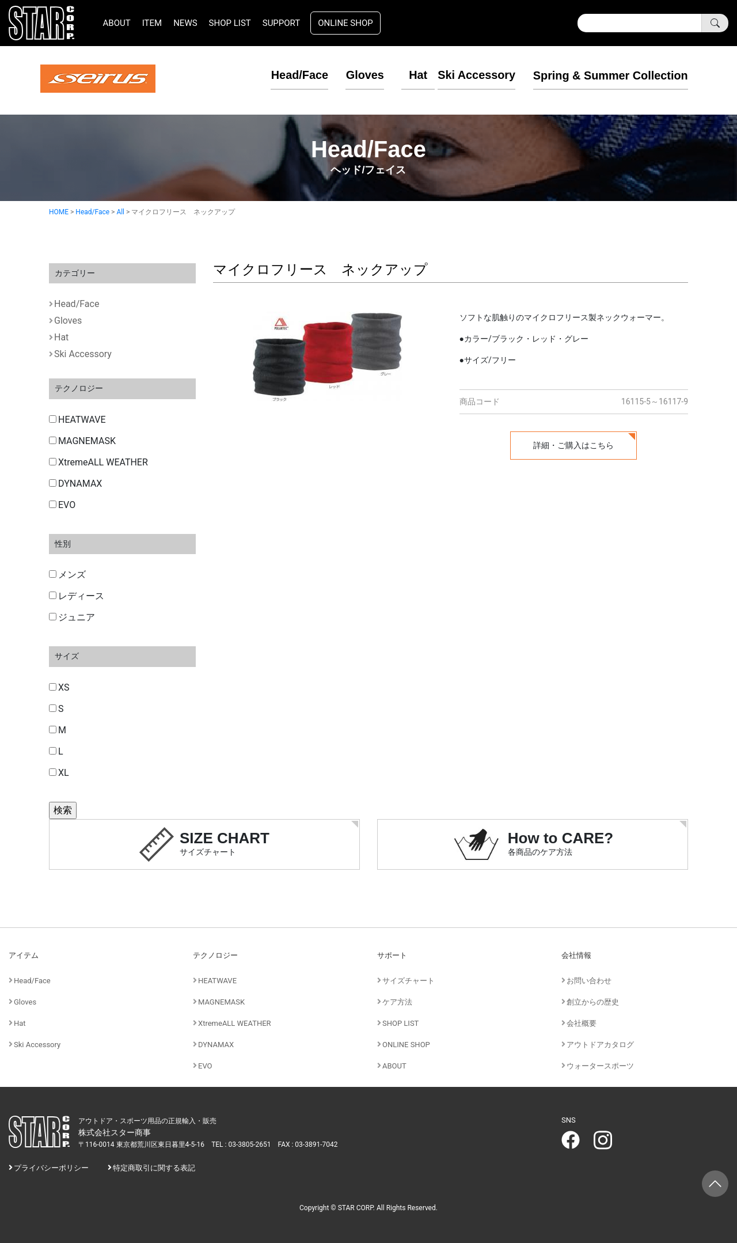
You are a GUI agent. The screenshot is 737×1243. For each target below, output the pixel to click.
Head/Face (282, 75)
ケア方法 (397, 1002)
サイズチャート (408, 980)
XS (59, 687)
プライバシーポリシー (51, 1168)
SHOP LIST (230, 23)
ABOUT (117, 23)
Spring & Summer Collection (610, 75)
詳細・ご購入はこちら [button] (573, 445)
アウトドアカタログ (600, 1044)
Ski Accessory (475, 75)
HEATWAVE (77, 419)
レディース (76, 595)
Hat (402, 75)
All (120, 212)
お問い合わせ (589, 980)
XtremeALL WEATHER (98, 462)
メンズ (67, 574)
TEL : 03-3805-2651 (241, 1144)
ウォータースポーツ (600, 1066)
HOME (59, 212)
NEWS (185, 23)
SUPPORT (282, 23)
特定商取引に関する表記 (154, 1168)
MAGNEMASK (82, 440)
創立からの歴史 (593, 1002)
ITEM (152, 23)
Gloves (348, 75)
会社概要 (582, 1023)
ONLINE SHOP (345, 23)
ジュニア (72, 617)
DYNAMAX (75, 483)
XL (59, 772)
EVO (62, 504)
